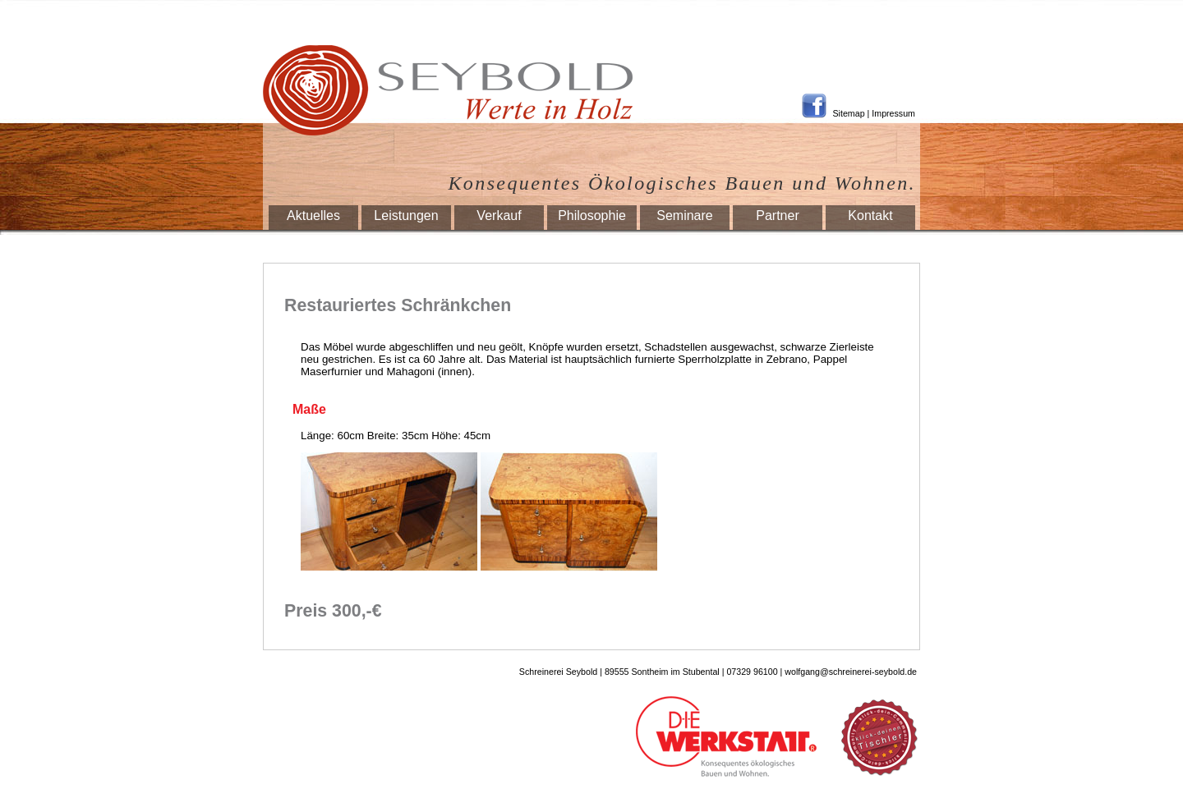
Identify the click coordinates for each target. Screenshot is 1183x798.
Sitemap (849, 113)
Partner (777, 215)
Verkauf (498, 215)
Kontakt (870, 215)
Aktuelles (313, 215)
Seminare (684, 215)
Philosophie (592, 215)
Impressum (893, 113)
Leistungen (406, 215)
